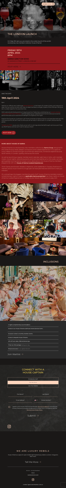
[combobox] (36, 400)
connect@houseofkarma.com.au (33, 484)
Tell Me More (33, 382)
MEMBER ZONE (48, 4)
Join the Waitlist (33, 386)
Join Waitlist (15, 354)
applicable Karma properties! (35, 176)
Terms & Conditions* (43, 406)
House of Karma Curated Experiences (30, 163)
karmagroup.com (33, 474)
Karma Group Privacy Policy (34, 410)
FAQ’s (33, 472)
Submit (33, 415)
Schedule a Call (33, 379)
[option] (11, 438)
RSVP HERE (14, 67)
